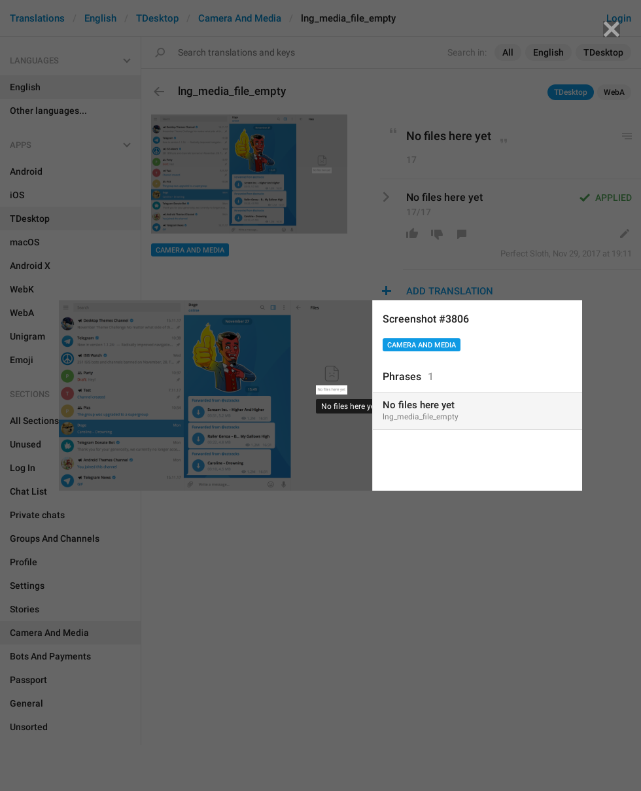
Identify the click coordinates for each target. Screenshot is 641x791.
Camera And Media (421, 345)
